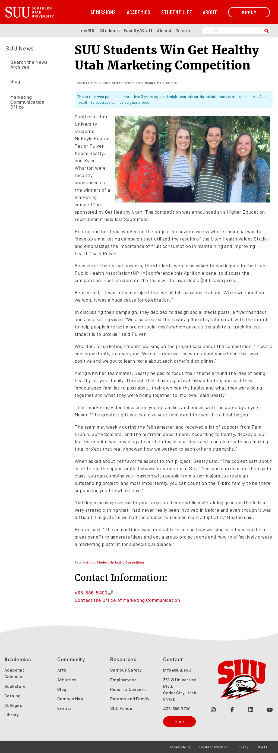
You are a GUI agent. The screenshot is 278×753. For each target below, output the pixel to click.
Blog (15, 81)
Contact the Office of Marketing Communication (127, 600)
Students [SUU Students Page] (109, 30)
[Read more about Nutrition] (89, 562)
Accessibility (180, 747)
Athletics (67, 679)
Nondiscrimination (213, 747)
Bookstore (15, 686)
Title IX (261, 747)
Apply (249, 12)
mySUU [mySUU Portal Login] (88, 30)
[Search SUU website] (236, 31)
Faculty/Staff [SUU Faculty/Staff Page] (138, 30)
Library (11, 714)
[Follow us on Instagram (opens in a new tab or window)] (213, 709)
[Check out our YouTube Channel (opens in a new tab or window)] (269, 709)
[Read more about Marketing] (117, 562)
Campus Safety (126, 669)
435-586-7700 (177, 708)
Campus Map (70, 698)
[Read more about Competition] (134, 562)
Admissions (103, 12)
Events (64, 708)
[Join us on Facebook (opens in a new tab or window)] (232, 709)
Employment (123, 679)
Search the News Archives (29, 64)
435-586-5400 (91, 593)
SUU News (19, 48)
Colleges (13, 705)
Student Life (176, 12)
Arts (61, 669)
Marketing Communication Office (27, 102)
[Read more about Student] (103, 562)
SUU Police (121, 708)
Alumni (164, 30)
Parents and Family (129, 698)
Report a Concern (128, 689)
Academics (138, 12)
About (210, 12)
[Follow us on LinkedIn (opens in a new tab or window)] (251, 709)
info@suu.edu (177, 669)
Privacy (242, 747)
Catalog (12, 695)
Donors (183, 30)
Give (179, 721)
